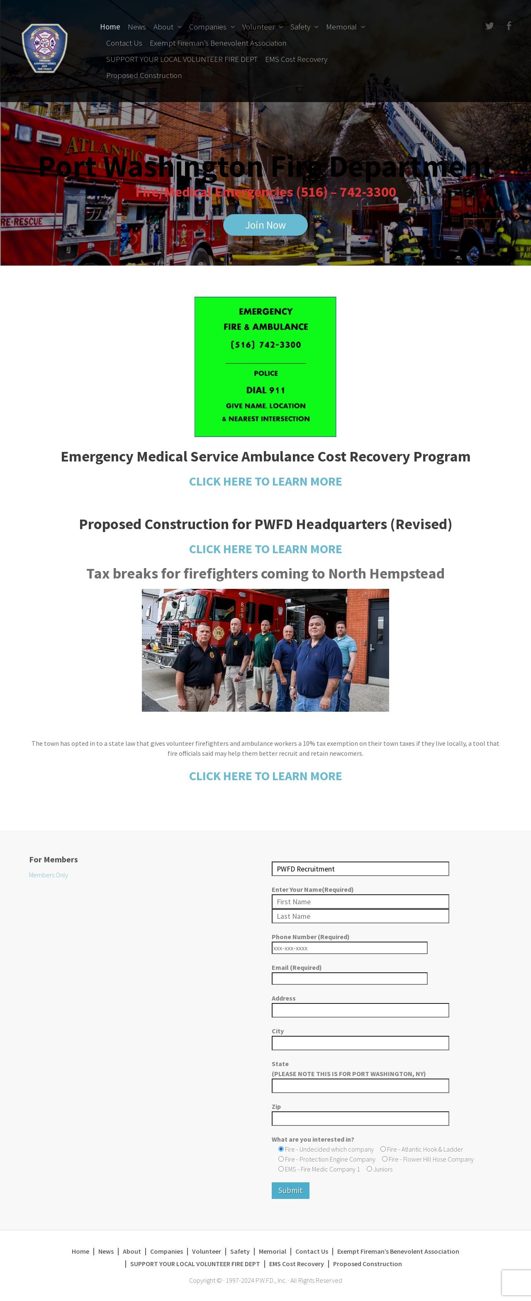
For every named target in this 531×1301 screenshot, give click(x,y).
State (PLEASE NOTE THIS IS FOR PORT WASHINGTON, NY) (360, 1074)
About (163, 27)
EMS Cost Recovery (296, 59)
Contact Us (124, 43)
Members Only (48, 875)
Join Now (265, 225)
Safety (300, 27)
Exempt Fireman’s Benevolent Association (218, 43)
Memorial (341, 27)
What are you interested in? (313, 1139)
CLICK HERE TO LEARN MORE (265, 481)
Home (110, 27)
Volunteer (258, 27)
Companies (208, 27)
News (137, 27)
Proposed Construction (144, 75)
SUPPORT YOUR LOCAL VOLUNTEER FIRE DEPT (182, 59)
